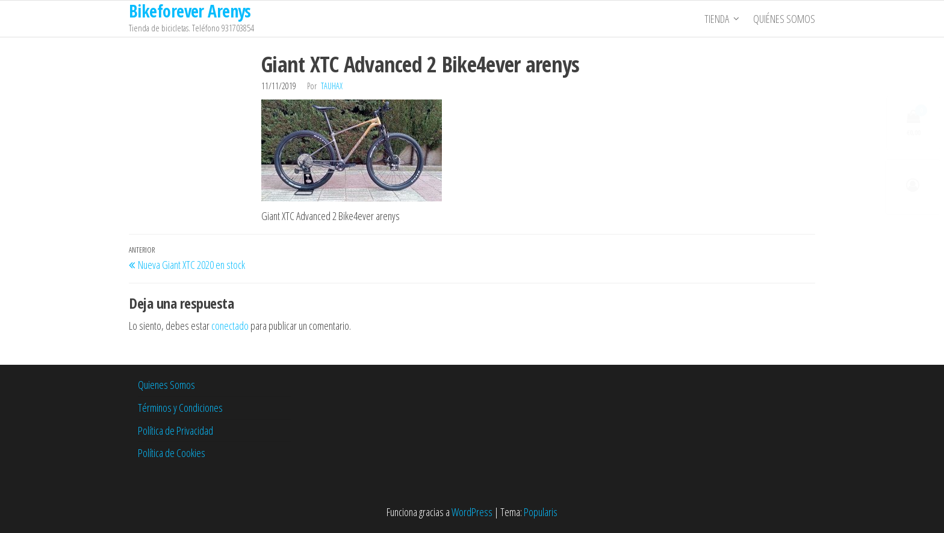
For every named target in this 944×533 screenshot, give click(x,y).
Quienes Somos (166, 384)
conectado (230, 325)
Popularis (540, 512)
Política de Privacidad (175, 430)
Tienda (716, 18)
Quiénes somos (784, 18)
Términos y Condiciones (180, 407)
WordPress (472, 512)
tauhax (332, 86)
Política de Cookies (171, 453)
